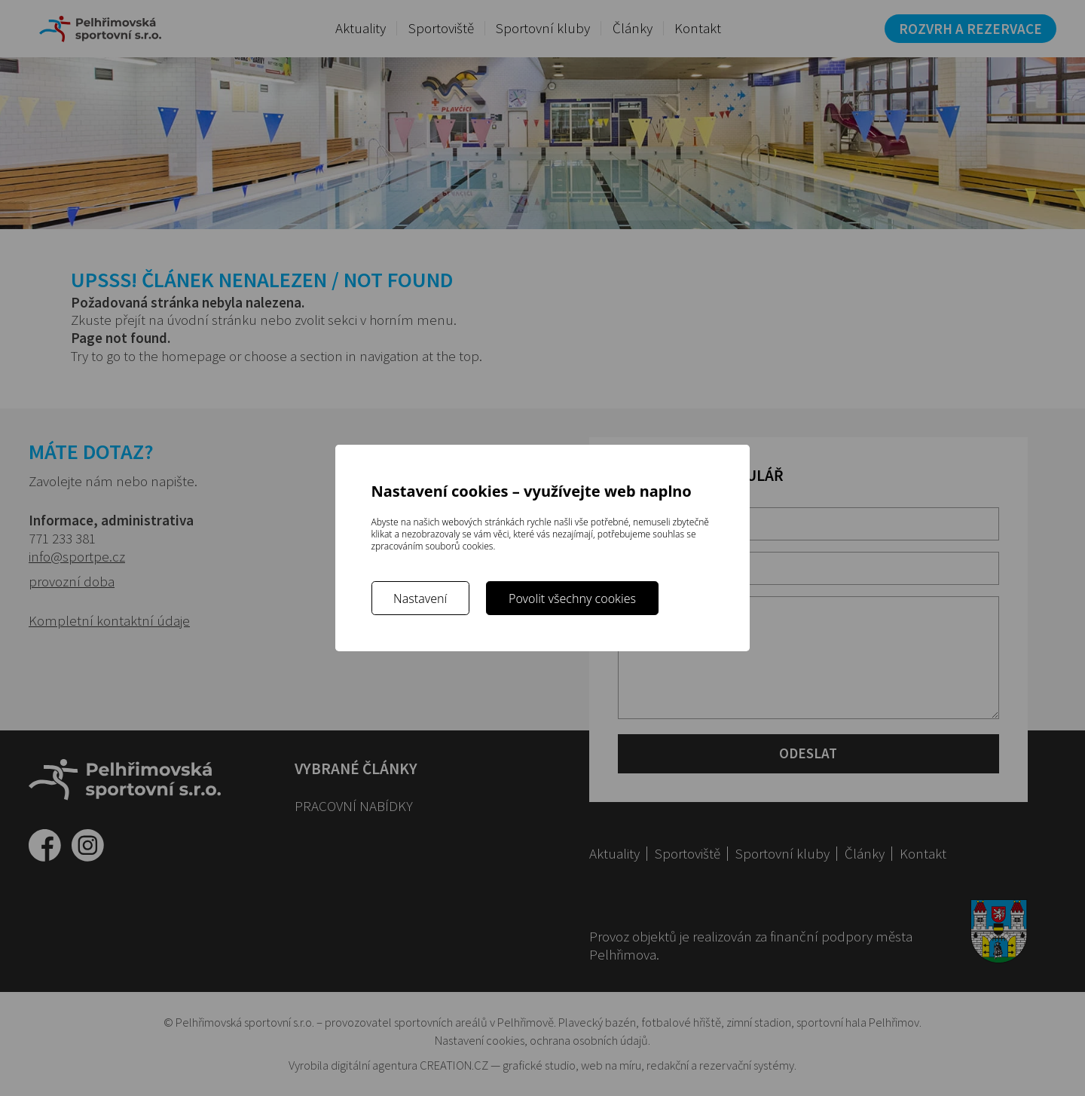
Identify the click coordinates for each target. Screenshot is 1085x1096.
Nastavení (420, 598)
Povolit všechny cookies (572, 598)
